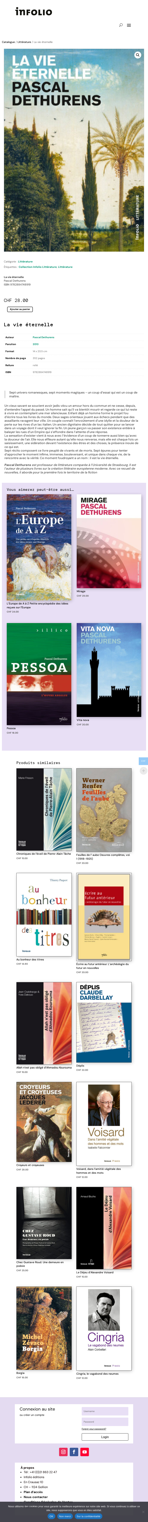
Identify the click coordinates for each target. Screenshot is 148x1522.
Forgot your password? (94, 1428)
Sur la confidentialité (88, 1516)
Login (105, 1437)
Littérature (24, 42)
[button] (137, 55)
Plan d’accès (33, 1492)
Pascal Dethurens (43, 337)
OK (51, 1516)
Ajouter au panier (20, 309)
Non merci (65, 1516)
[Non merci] (143, 1512)
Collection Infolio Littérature (38, 267)
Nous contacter (36, 1497)
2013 (36, 344)
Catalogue (8, 42)
